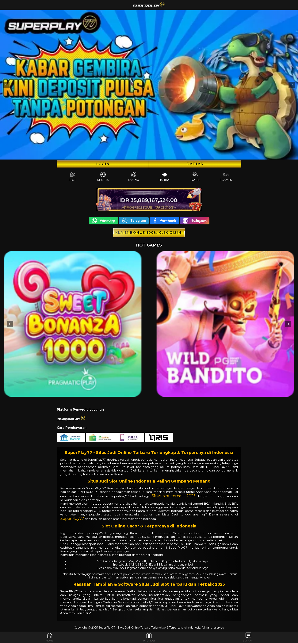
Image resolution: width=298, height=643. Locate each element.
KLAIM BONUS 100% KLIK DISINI (149, 232)
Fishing (164, 177)
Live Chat (248, 637)
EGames (226, 177)
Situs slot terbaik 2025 (173, 496)
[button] (6, 85)
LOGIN (103, 164)
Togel (195, 177)
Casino (133, 177)
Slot (72, 177)
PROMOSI (149, 637)
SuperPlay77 (72, 518)
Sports (103, 177)
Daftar (195, 164)
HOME (49, 637)
